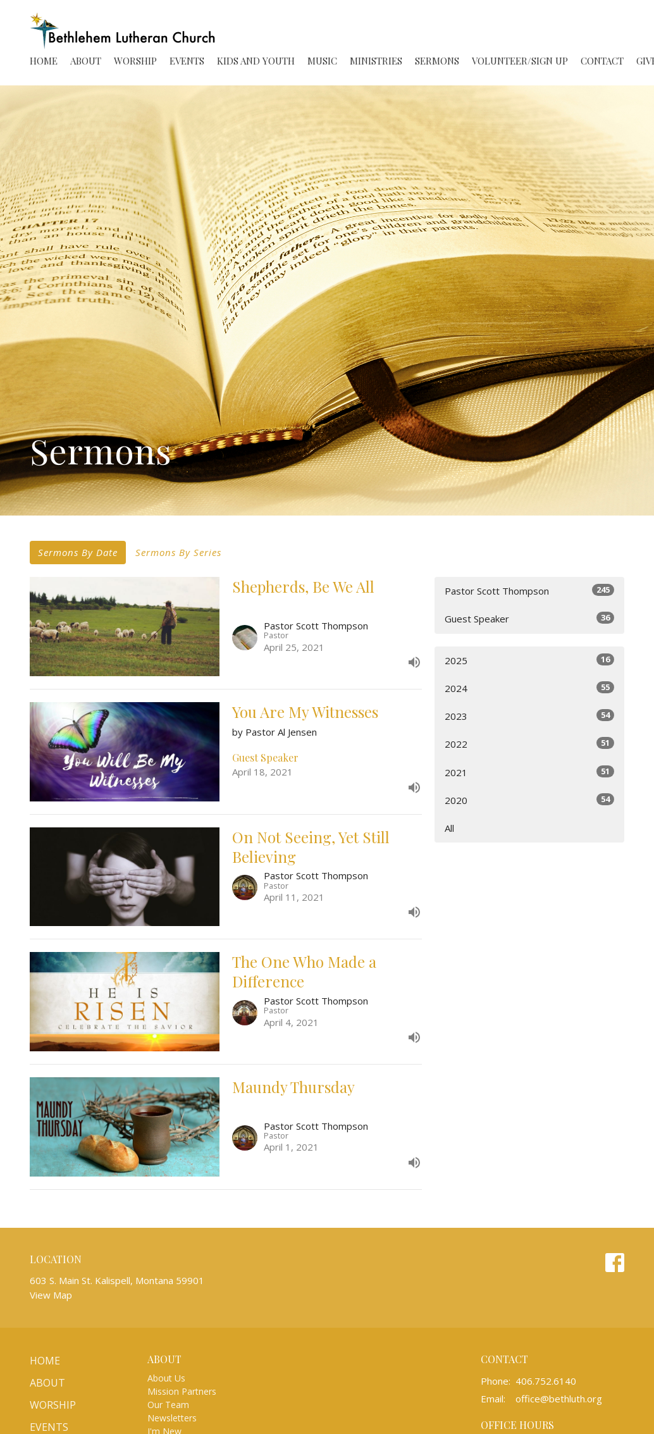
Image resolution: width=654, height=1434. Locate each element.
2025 (529, 660)
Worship (135, 60)
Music (322, 60)
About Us (166, 1378)
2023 (529, 715)
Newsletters (172, 1418)
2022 (529, 743)
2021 (529, 772)
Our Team (168, 1405)
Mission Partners (181, 1391)
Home (44, 60)
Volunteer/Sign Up (520, 60)
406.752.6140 (545, 1381)
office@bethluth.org (558, 1398)
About (85, 60)
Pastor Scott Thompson (529, 590)
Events (187, 60)
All (449, 828)
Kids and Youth (256, 60)
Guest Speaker (529, 618)
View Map (51, 1295)
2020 (529, 800)
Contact (602, 60)
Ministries (376, 60)
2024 (529, 688)
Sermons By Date (78, 552)
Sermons (437, 60)
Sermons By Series (178, 552)
